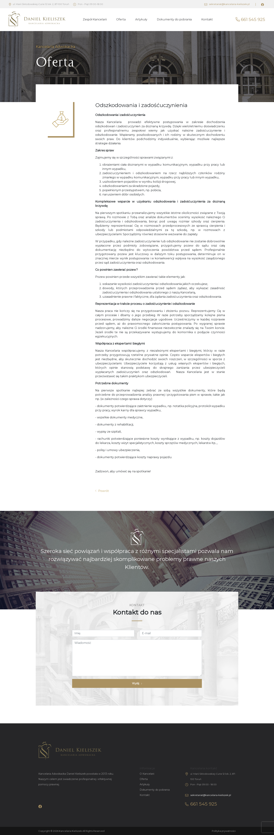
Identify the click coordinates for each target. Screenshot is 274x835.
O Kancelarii (147, 773)
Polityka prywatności (224, 830)
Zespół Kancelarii (95, 19)
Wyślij (137, 683)
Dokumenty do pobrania (174, 19)
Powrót (102, 491)
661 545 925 (250, 19)
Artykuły (141, 19)
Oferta (121, 19)
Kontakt (207, 19)
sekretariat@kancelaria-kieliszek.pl (227, 4)
